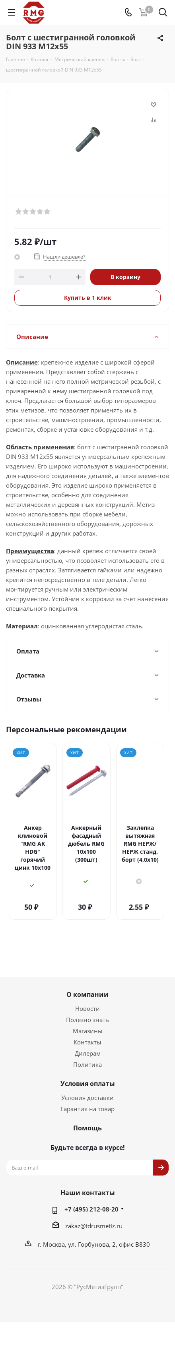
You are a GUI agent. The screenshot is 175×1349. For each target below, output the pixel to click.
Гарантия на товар (87, 1085)
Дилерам (88, 1029)
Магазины (88, 1007)
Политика (87, 1040)
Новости (87, 984)
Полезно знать (87, 996)
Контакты (87, 1018)
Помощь (87, 1104)
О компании (87, 970)
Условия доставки (87, 1074)
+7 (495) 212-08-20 (91, 1185)
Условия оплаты (87, 1059)
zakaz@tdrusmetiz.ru (93, 1202)
